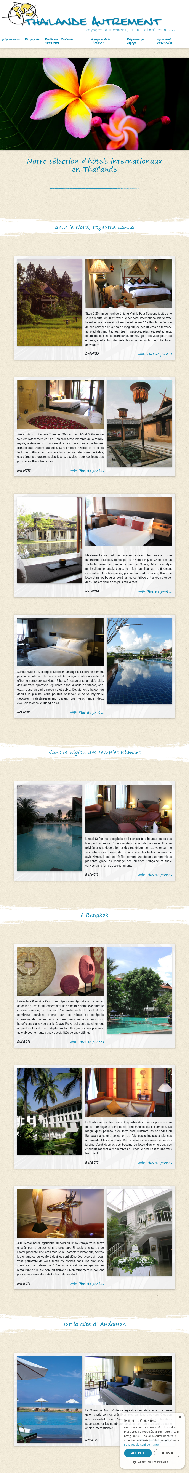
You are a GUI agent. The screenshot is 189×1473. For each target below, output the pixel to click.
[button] (11, 41)
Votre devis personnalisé (164, 41)
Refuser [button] (167, 1453)
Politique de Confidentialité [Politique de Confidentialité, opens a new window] (141, 1444)
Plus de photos (159, 354)
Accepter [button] (138, 1453)
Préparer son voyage (135, 41)
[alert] (152, 1441)
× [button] (179, 1417)
